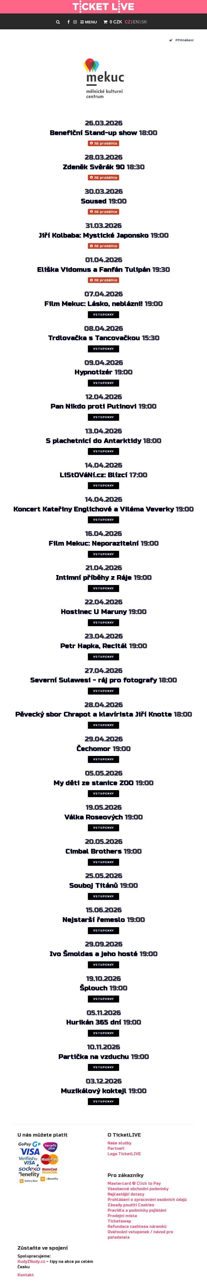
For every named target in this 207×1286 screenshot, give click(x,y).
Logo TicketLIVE (124, 1154)
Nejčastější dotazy (126, 1194)
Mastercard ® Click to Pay (134, 1183)
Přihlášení (182, 40)
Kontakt (26, 1275)
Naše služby (119, 1143)
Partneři (116, 1148)
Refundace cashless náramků (137, 1226)
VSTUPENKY (103, 314)
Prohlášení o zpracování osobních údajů (147, 1199)
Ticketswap (119, 1221)
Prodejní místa (122, 1216)
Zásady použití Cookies (131, 1205)
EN (136, 22)
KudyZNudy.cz (31, 1261)
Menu (88, 22)
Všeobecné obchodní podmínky (138, 1189)
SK (144, 22)
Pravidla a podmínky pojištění (137, 1210)
